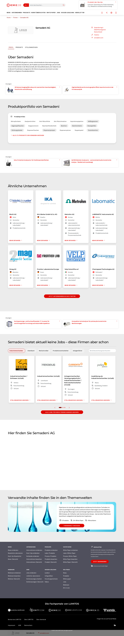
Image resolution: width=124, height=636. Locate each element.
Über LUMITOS (28, 619)
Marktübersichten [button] (38, 12)
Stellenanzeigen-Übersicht (34, 582)
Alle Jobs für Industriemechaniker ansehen (62, 412)
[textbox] (102, 351)
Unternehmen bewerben (34, 559)
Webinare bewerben (14, 576)
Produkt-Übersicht (51, 562)
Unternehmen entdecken (34, 550)
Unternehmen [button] (17, 12)
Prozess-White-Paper (70, 556)
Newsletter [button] (79, 12)
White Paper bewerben (70, 559)
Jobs (64, 582)
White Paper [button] (51, 12)
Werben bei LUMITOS (14, 619)
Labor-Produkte (50, 553)
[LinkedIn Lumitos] (115, 625)
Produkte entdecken (51, 550)
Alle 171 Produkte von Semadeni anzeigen (27, 135)
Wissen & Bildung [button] (67, 12)
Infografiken (49, 576)
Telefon (95, 35)
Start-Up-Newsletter (14, 556)
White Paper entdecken (70, 550)
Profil (11, 47)
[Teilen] (106, 13)
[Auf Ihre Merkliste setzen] (102, 13)
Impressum (11, 625)
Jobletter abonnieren (33, 576)
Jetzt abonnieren (99, 561)
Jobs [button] (58, 12)
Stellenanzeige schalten (34, 579)
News (65, 573)
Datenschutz (28, 625)
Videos (47, 582)
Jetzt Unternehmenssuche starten (62, 296)
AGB (19, 625)
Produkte (19, 47)
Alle (25, 5)
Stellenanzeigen (31, 47)
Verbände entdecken (32, 556)
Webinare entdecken (14, 573)
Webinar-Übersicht (14, 579)
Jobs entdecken (31, 573)
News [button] (9, 12)
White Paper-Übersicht (70, 562)
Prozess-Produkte (50, 556)
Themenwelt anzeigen (72, 526)
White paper (67, 579)
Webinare (66, 585)
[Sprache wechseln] (111, 13)
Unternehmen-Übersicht (34, 562)
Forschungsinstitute (51, 579)
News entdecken (13, 550)
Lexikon (47, 573)
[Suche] (63, 5)
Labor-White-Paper (69, 553)
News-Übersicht (13, 559)
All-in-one (66, 588)
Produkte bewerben (51, 559)
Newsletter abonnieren (15, 553)
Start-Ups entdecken (32, 553)
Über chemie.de (41, 619)
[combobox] (102, 350)
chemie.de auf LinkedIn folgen (99, 566)
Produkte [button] (26, 12)
